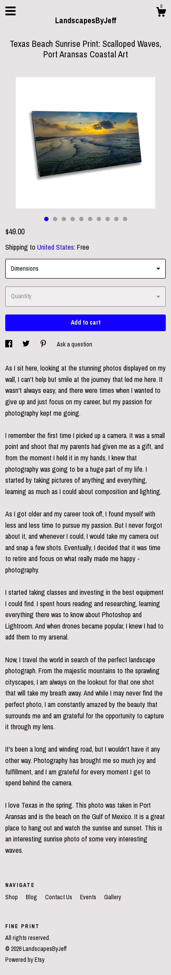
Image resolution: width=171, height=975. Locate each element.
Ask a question (74, 344)
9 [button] (116, 219)
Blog (32, 897)
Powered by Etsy (25, 960)
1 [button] (46, 219)
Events (89, 897)
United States (55, 247)
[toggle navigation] (10, 11)
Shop (12, 897)
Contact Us (59, 897)
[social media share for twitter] (26, 344)
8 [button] (107, 219)
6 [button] (90, 219)
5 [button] (81, 219)
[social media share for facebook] (9, 344)
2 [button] (55, 219)
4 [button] (72, 219)
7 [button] (99, 219)
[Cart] (161, 13)
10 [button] (125, 219)
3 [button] (64, 219)
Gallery (112, 897)
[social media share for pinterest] (44, 344)
